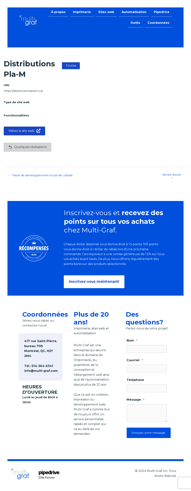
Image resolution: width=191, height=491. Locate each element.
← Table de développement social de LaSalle (42, 175)
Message (135, 399)
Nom (132, 340)
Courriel (135, 359)
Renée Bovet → (171, 176)
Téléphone (135, 379)
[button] (95, 281)
